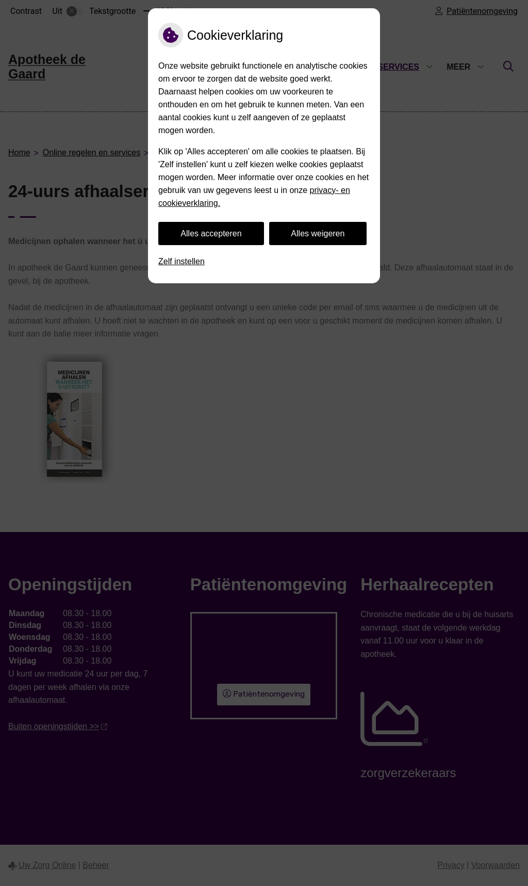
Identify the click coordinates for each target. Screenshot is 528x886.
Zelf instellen (181, 261)
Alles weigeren (317, 233)
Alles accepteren (210, 233)
